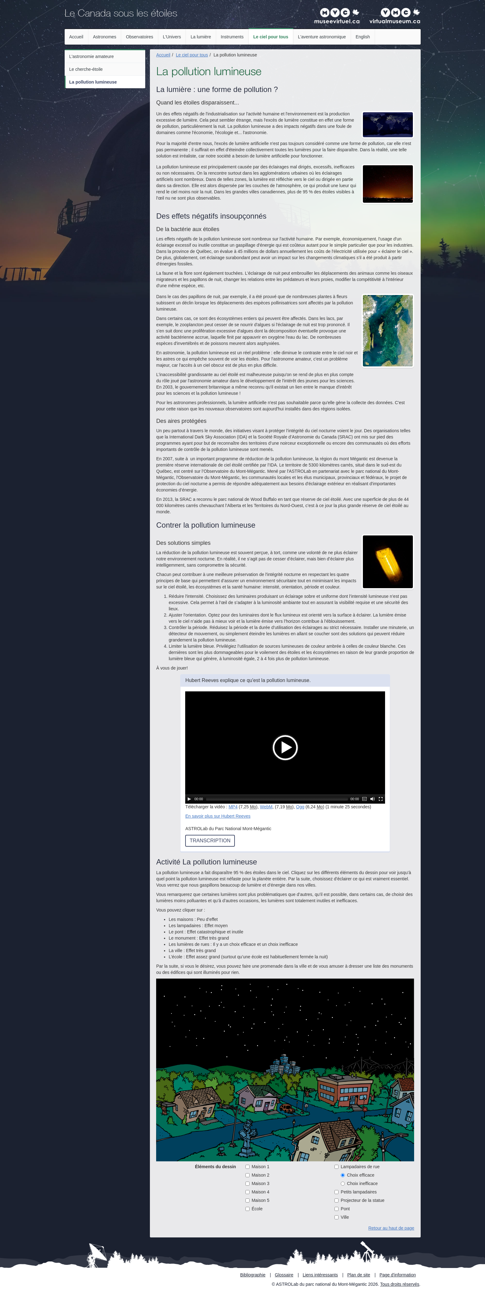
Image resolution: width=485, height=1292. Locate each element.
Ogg (300, 806)
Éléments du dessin (215, 1166)
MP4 (233, 806)
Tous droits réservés (399, 1284)
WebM (266, 806)
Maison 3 (257, 1183)
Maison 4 (257, 1191)
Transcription (210, 840)
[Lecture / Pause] (189, 798)
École (254, 1208)
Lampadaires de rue (357, 1166)
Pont (342, 1208)
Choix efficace (357, 1175)
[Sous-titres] (364, 798)
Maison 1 (257, 1166)
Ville (341, 1217)
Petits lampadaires (355, 1191)
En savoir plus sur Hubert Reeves (217, 816)
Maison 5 (257, 1200)
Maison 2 (257, 1175)
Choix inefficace (359, 1183)
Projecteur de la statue (359, 1200)
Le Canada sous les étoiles (121, 14)
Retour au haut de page (391, 1228)
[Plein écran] (380, 798)
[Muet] (372, 798)
